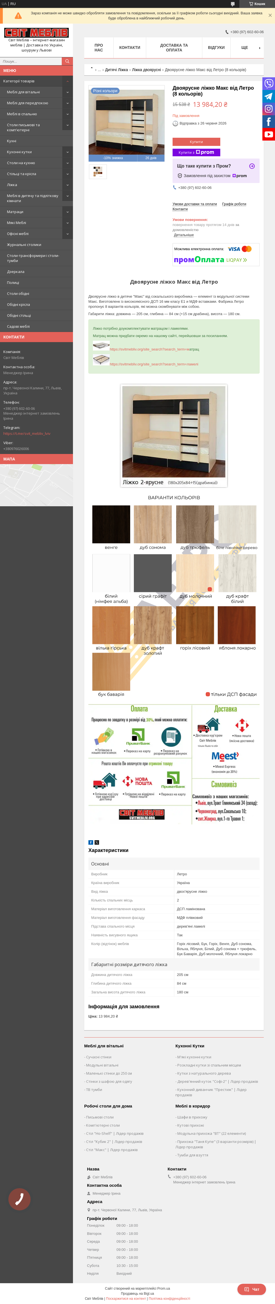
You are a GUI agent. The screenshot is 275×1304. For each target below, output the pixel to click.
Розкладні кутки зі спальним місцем (209, 1065)
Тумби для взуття (192, 1155)
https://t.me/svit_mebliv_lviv (27, 433)
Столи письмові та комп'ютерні (23, 127)
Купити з (196, 152)
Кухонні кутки (19, 151)
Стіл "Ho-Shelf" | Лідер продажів (115, 1133)
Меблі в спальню (22, 113)
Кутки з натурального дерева (204, 1073)
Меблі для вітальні (23, 91)
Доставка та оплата (174, 47)
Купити (196, 141)
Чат (251, 1289)
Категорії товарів (19, 80)
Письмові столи (100, 1117)
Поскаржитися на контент (126, 1299)
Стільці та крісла (21, 173)
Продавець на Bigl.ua (137, 1294)
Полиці (13, 282)
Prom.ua (163, 1289)
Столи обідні (18, 293)
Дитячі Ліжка (116, 69)
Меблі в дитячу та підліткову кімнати (32, 198)
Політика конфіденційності (169, 1299)
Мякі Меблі (16, 222)
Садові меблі (18, 326)
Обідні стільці (19, 315)
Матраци (15, 211)
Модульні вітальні (102, 1065)
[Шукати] (67, 61)
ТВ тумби (94, 1089)
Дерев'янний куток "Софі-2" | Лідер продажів (217, 1081)
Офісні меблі (18, 233)
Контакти (129, 47)
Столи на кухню (21, 162)
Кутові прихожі (190, 1125)
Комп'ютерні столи (103, 1125)
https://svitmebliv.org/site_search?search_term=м (141, 349)
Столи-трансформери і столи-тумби (33, 258)
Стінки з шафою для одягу (109, 1081)
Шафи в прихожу (192, 1117)
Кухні (11, 140)
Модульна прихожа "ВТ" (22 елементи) (211, 1133)
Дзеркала (15, 271)
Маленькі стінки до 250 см (109, 1073)
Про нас (99, 47)
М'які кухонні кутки (194, 1056)
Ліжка (12, 184)
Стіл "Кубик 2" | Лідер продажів (114, 1141)
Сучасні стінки (98, 1056)
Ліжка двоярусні (146, 69)
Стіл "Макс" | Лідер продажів (112, 1149)
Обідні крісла (18, 304)
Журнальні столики (24, 244)
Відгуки (216, 47)
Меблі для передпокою (27, 102)
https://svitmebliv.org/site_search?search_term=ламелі (145, 364)
